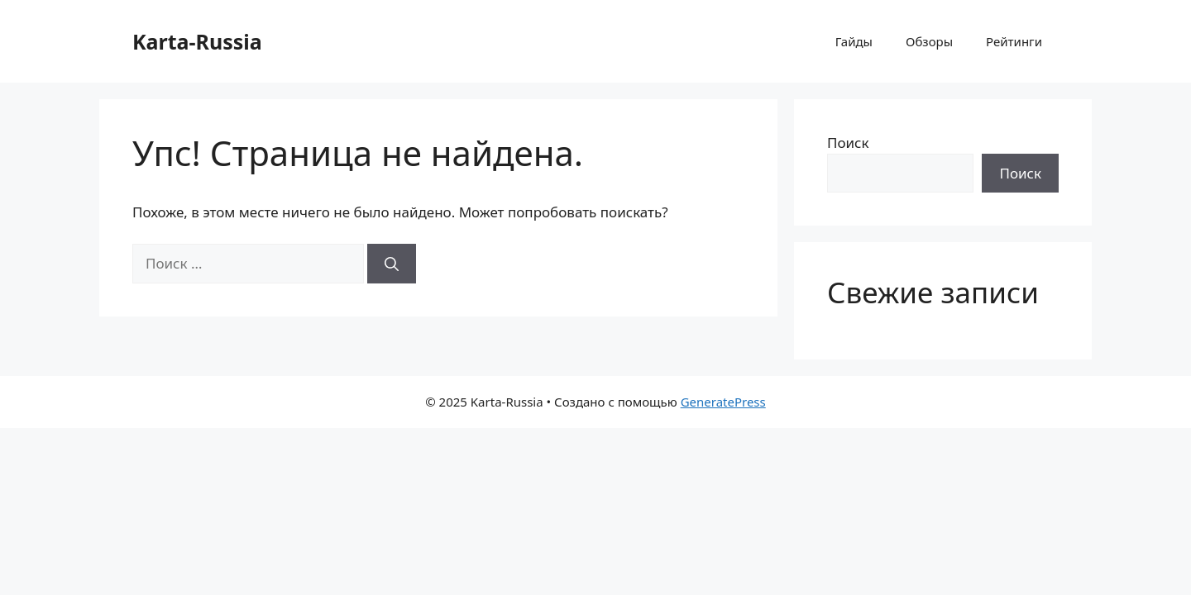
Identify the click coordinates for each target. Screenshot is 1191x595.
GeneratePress (723, 401)
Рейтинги (1014, 41)
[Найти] (391, 263)
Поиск (848, 142)
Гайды (854, 41)
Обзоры (929, 41)
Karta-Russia (197, 41)
